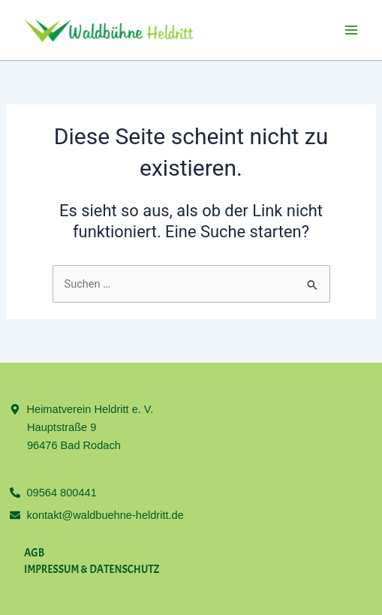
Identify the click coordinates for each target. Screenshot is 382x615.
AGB (34, 552)
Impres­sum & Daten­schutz (91, 569)
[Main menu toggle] (351, 30)
